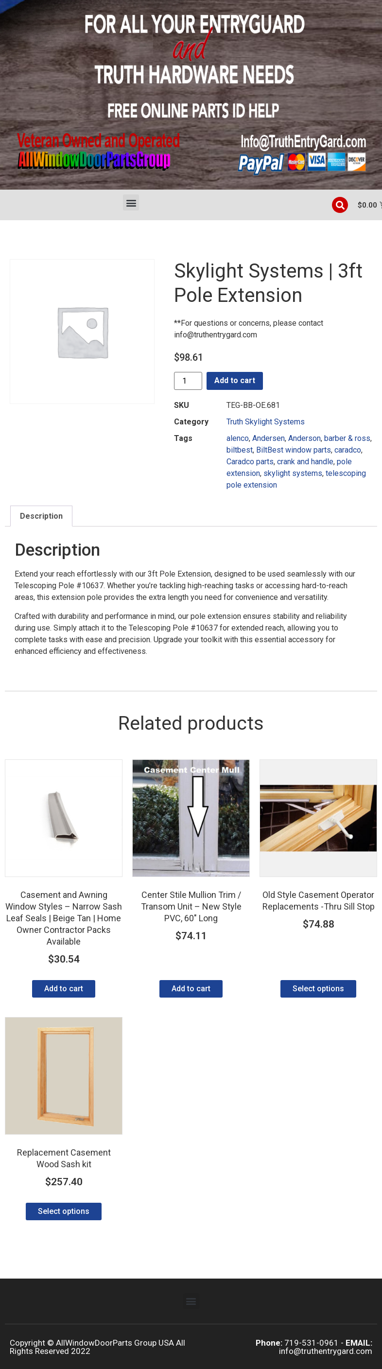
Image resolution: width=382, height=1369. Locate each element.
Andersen (268, 438)
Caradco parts (250, 461)
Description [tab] (41, 516)
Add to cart (234, 380)
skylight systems (292, 473)
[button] (131, 202)
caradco (347, 450)
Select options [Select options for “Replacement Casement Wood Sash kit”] (63, 1211)
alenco (237, 438)
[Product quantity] (188, 381)
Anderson (304, 438)
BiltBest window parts (293, 450)
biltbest (239, 450)
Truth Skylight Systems (265, 421)
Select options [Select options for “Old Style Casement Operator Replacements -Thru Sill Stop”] (318, 988)
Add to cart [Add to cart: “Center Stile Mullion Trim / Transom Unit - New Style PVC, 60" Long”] (191, 988)
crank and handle (305, 461)
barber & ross (347, 438)
